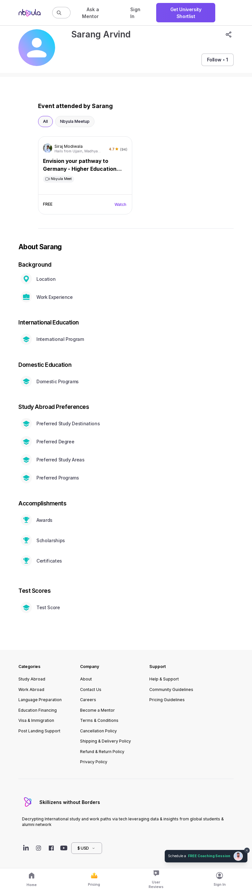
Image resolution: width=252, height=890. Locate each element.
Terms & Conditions (99, 720)
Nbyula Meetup (75, 121)
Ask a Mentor (90, 13)
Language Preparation (40, 699)
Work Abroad (31, 689)
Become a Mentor (97, 710)
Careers (88, 699)
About (86, 679)
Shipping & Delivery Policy (105, 741)
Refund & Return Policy (102, 751)
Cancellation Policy (98, 730)
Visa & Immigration (36, 720)
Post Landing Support (39, 730)
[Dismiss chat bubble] (247, 851)
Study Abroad (31, 679)
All (45, 121)
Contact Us (90, 689)
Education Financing (37, 710)
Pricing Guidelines (167, 699)
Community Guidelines (171, 689)
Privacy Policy (93, 761)
